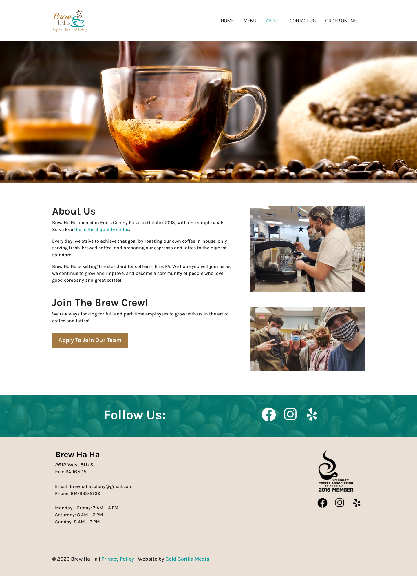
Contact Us (303, 21)
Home (227, 21)
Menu (249, 21)
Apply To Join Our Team (90, 340)
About (273, 21)
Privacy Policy (117, 559)
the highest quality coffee (101, 229)
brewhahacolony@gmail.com (101, 486)
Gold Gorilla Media (187, 559)
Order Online (340, 21)
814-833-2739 (85, 493)
